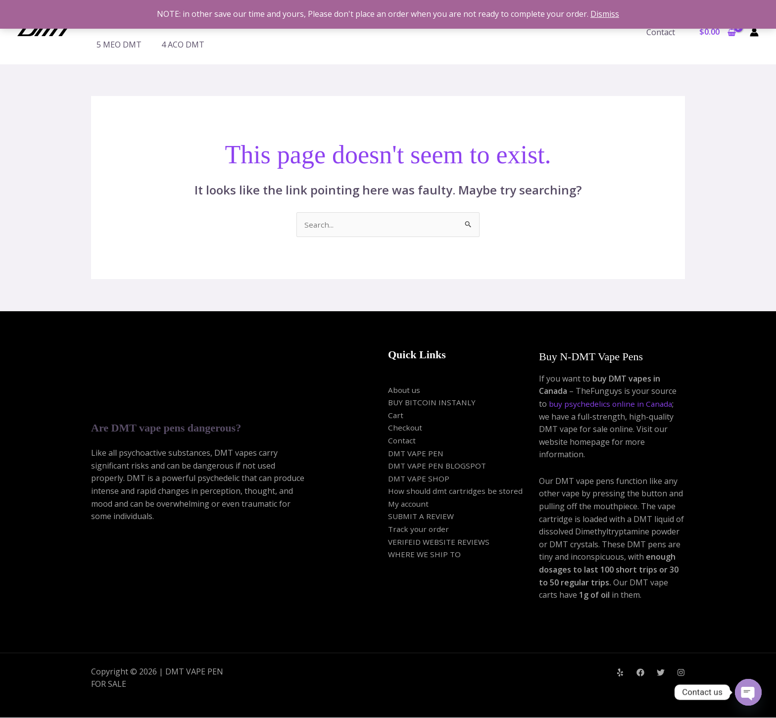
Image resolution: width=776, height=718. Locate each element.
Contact (662, 32)
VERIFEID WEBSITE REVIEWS (440, 542)
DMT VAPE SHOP (419, 479)
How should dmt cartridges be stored (457, 491)
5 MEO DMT (119, 44)
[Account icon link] (754, 32)
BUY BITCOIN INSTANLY (434, 402)
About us (405, 390)
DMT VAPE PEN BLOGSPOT (439, 466)
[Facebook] (640, 673)
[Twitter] (661, 673)
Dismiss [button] (604, 13)
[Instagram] (681, 673)
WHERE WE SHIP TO (425, 555)
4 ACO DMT (182, 44)
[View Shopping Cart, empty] (717, 32)
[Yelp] (620, 673)
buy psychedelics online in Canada (612, 404)
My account (409, 504)
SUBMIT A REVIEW (422, 517)
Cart (396, 415)
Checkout (405, 428)
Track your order (419, 529)
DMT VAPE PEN (417, 453)
